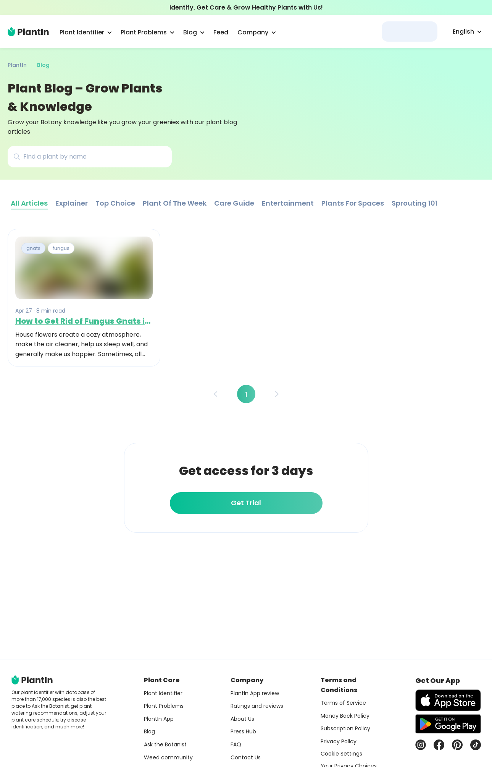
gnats (33, 248)
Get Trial (246, 503)
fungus (61, 248)
